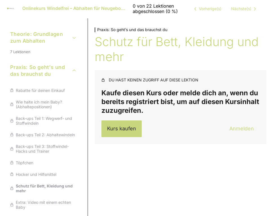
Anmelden (241, 128)
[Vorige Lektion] (207, 9)
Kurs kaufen (121, 128)
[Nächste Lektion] (244, 9)
